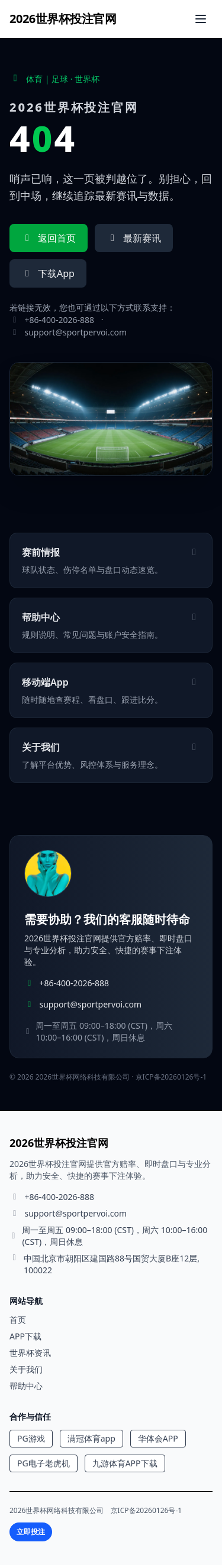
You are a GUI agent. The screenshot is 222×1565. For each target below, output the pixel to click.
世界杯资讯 (30, 1352)
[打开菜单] (201, 19)
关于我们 (26, 1369)
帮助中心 (26, 1385)
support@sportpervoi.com (76, 332)
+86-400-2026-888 (60, 319)
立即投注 (31, 1532)
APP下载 (25, 1336)
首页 (17, 1319)
